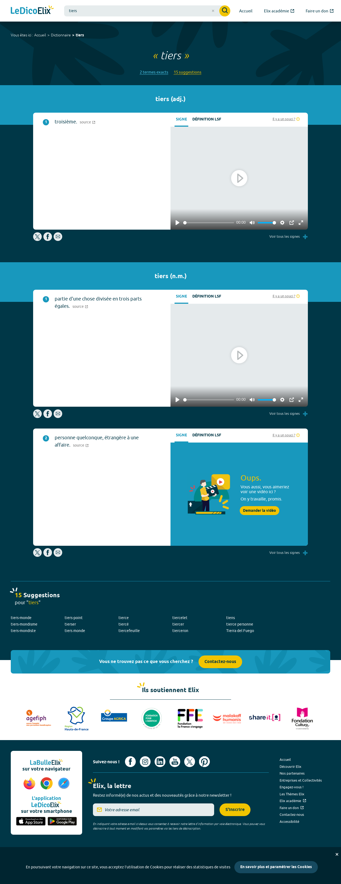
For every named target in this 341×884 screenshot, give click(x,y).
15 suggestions (187, 72)
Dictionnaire (61, 35)
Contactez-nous (220, 662)
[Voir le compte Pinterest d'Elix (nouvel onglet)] (204, 761)
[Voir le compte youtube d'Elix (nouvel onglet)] (174, 761)
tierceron (180, 631)
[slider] (208, 222)
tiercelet (179, 618)
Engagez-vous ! (292, 787)
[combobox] (147, 10)
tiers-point (74, 618)
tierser (70, 624)
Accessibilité (289, 821)
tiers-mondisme (24, 624)
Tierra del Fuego (240, 631)
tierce (124, 618)
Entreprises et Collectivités (301, 780)
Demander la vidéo (259, 510)
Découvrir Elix (290, 766)
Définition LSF (206, 119)
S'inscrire (235, 810)
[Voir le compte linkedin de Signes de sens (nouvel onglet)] (160, 761)
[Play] (177, 222)
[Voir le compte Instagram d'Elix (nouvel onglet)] (145, 761)
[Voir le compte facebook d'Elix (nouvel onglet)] (130, 761)
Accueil (40, 35)
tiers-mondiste (23, 631)
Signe (181, 119)
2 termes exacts (154, 72)
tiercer (178, 624)
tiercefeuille (129, 631)
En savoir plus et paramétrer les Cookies (276, 867)
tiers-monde (21, 618)
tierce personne (239, 624)
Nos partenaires (292, 773)
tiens (230, 618)
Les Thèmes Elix (292, 794)
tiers (80, 35)
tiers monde (75, 631)
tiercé (124, 624)
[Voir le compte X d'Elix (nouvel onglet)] (189, 761)
